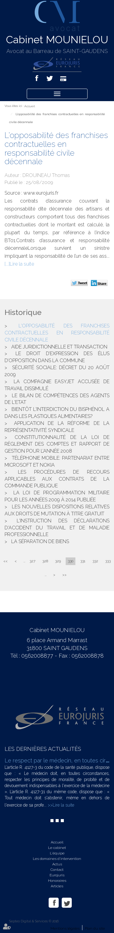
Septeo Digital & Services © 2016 (34, 921)
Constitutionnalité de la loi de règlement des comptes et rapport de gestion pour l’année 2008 (57, 444)
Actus (57, 864)
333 (108, 561)
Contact (57, 870)
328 (45, 561)
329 (58, 561)
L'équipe (57, 853)
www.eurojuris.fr (40, 193)
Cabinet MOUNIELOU (57, 40)
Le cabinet (57, 848)
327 (32, 561)
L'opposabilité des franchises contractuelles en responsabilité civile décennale (57, 333)
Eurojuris (57, 875)
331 (82, 561)
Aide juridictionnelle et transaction (59, 347)
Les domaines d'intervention (57, 859)
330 (70, 561)
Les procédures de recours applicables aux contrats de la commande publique (57, 479)
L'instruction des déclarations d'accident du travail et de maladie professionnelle (57, 528)
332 (95, 561)
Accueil (29, 106)
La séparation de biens (40, 541)
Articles (57, 886)
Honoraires (57, 880)
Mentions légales (65, 928)
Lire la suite (22, 264)
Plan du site (95, 928)
